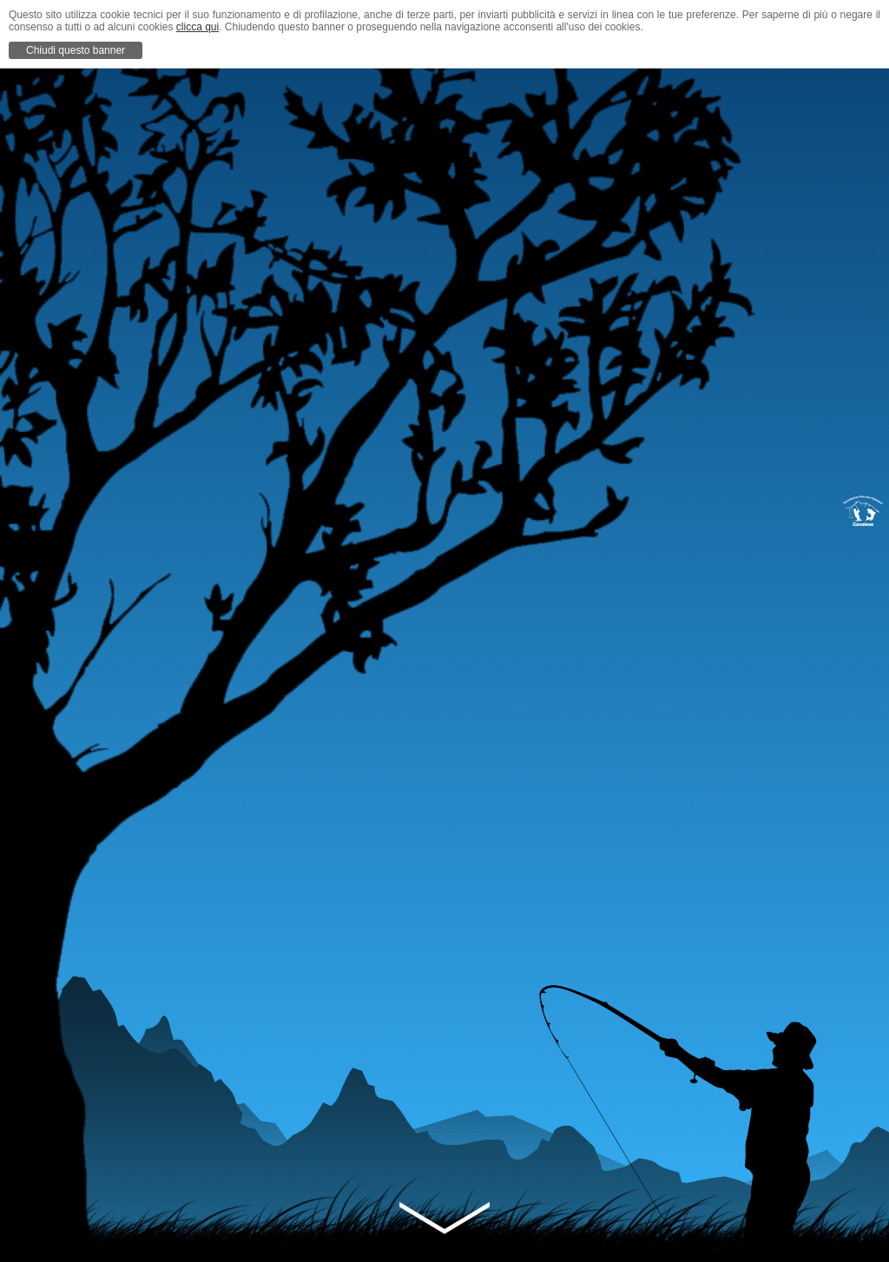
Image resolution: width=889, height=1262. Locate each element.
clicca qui (197, 27)
